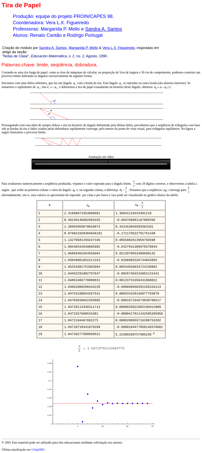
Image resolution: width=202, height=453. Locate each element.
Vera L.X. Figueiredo (118, 48)
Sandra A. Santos (103, 28)
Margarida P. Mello (83, 48)
